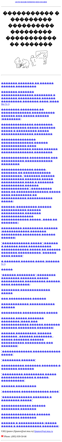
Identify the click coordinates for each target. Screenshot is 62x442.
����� (7, 269)
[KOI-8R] (24, 2)
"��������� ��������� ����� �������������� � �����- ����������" (28, 377)
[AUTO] (17, 2)
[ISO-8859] (43, 2)
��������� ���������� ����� (29, 313)
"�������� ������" (18, 360)
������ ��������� (18, 386)
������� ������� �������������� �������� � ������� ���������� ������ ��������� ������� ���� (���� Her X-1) (30, 98)
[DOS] (38, 2)
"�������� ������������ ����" (30, 391)
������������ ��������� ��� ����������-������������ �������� (29, 160)
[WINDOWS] (31, 2)
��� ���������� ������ (23, 298)
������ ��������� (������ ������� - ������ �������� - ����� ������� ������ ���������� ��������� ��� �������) (27, 339)
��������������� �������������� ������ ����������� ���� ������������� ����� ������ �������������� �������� (29, 145)
